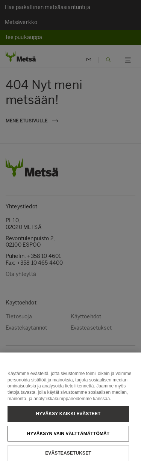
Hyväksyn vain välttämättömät (68, 436)
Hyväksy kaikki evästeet (68, 416)
